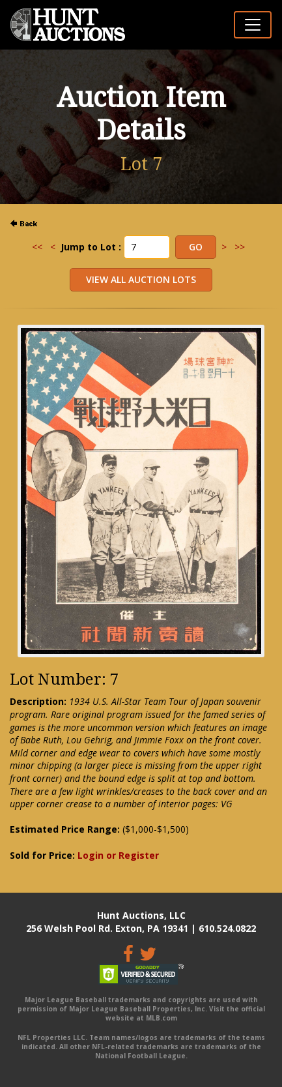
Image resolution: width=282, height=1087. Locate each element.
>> (239, 247)
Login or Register (118, 855)
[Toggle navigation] (253, 24)
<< (37, 247)
